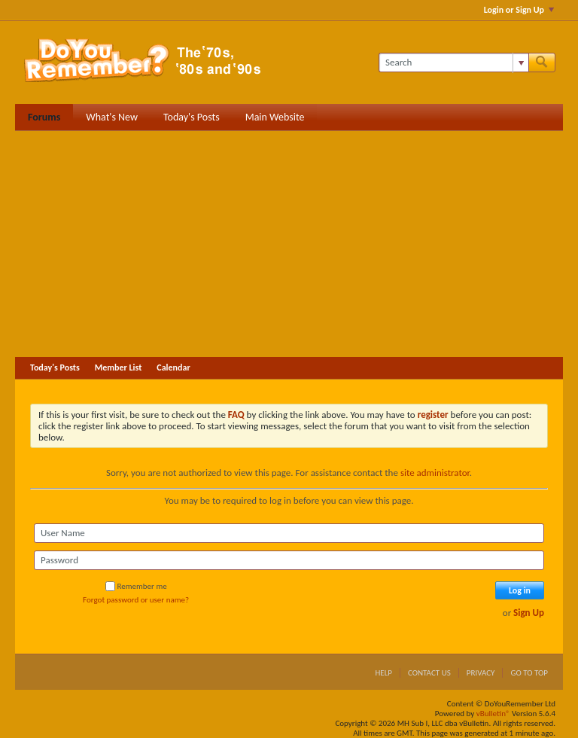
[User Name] (289, 533)
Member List (118, 367)
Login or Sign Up (519, 10)
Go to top (529, 673)
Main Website (275, 117)
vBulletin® (493, 713)
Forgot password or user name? (136, 600)
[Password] (289, 560)
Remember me (136, 586)
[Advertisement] (289, 244)
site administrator (435, 472)
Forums (44, 117)
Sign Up (528, 612)
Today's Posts (191, 117)
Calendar (173, 367)
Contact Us (429, 673)
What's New (112, 117)
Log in (520, 590)
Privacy (481, 673)
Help (383, 673)
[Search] (453, 62)
